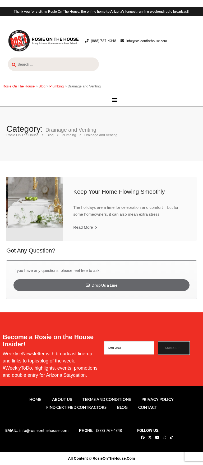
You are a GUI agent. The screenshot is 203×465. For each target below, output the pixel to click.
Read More (85, 227)
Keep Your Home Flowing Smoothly (119, 191)
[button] (114, 99)
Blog (122, 407)
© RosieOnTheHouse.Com (112, 458)
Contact (147, 407)
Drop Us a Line (101, 285)
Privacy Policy (157, 399)
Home (35, 399)
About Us (62, 399)
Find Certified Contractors (76, 407)
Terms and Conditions (106, 399)
